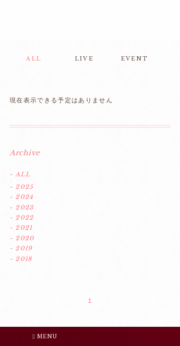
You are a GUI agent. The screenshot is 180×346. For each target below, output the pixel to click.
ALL (33, 58)
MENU (45, 336)
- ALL (20, 174)
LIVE (84, 58)
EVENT (134, 58)
